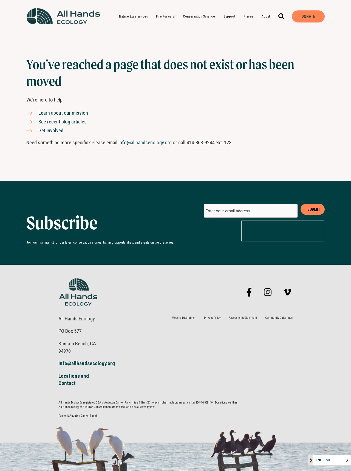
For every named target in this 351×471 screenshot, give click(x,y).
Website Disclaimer (184, 318)
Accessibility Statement (243, 318)
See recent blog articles (62, 122)
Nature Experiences (135, 16)
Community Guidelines (279, 318)
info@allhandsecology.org (145, 142)
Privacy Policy (212, 318)
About (267, 16)
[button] (281, 16)
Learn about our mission (63, 113)
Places (250, 16)
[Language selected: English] (332, 460)
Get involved (50, 130)
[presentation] (283, 231)
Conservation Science (200, 16)
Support (230, 16)
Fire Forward (166, 16)
